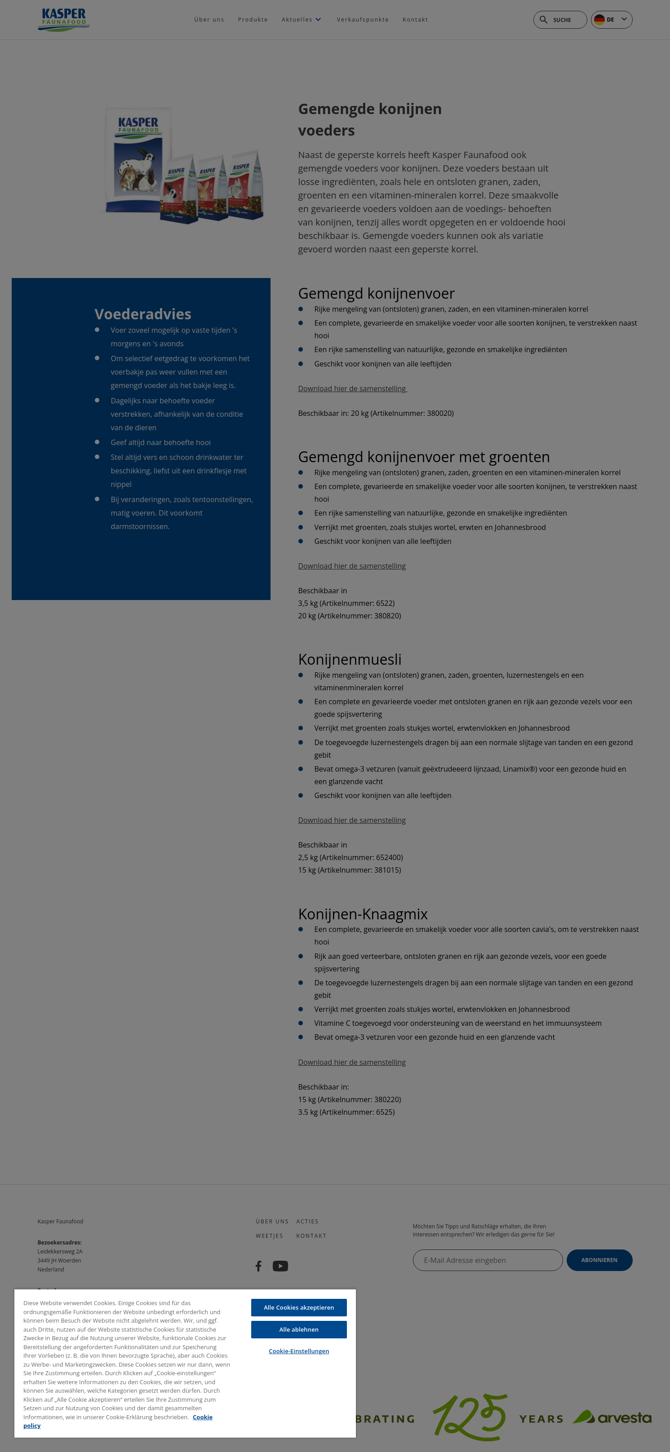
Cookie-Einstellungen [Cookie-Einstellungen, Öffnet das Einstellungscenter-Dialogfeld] (299, 1351)
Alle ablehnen (299, 1329)
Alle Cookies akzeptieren (299, 1307)
